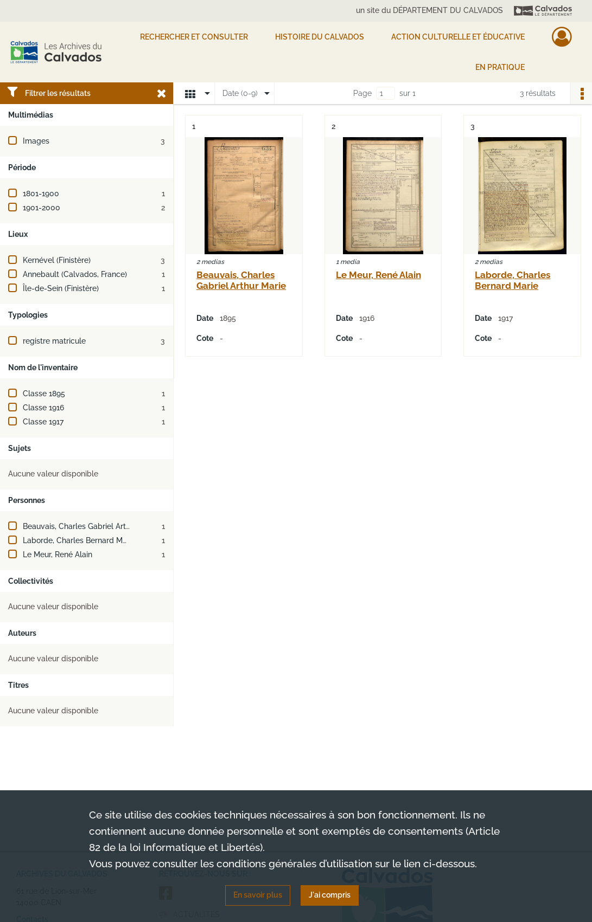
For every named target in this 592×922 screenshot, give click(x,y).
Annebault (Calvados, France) (75, 274)
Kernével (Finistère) (57, 260)
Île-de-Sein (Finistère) (61, 288)
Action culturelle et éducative (458, 37)
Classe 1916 (43, 407)
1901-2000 (41, 207)
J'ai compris (330, 895)
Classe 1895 (44, 393)
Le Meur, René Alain (57, 554)
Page (362, 93)
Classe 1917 (43, 421)
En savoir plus (257, 895)
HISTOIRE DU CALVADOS (319, 37)
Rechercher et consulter (194, 37)
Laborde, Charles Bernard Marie (79, 540)
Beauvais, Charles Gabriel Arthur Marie (91, 526)
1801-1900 (41, 193)
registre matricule (54, 341)
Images (36, 141)
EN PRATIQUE (500, 67)
